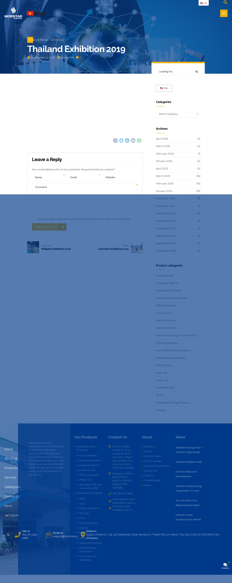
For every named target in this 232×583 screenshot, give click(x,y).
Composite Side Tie (167, 283)
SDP (81, 498)
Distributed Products (168, 290)
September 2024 (166, 213)
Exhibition (57, 39)
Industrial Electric (166, 328)
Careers (148, 475)
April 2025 (162, 168)
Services (161, 410)
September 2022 (166, 228)
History (148, 451)
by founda (67, 57)
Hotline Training (88, 538)
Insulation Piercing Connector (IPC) (177, 335)
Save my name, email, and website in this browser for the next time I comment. (84, 219)
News (147, 485)
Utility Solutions (88, 523)
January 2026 (164, 161)
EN (163, 88)
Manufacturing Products (171, 358)
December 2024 (165, 198)
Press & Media (38, 39)
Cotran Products (89, 508)
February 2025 (165, 183)
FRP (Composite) (166, 305)
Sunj (82, 503)
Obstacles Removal (90, 543)
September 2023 (166, 221)
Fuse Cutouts (164, 313)
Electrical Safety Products (171, 298)
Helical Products (166, 320)
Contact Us (150, 470)
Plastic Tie (162, 380)
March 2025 (163, 176)
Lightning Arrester (167, 343)
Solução (84, 513)
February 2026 (165, 153)
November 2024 (165, 206)
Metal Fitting (163, 365)
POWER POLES (165, 387)
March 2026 (163, 146)
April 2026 (162, 138)
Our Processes (152, 461)
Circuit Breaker (165, 275)
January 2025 (164, 191)
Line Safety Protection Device (173, 350)
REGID (160, 395)
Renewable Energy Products (173, 402)
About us (149, 446)
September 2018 (166, 250)
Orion (82, 518)
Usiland (83, 527)
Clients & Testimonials (157, 466)
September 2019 (166, 243)
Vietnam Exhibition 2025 (189, 462)
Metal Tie (161, 372)
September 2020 (166, 235)
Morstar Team (152, 456)
